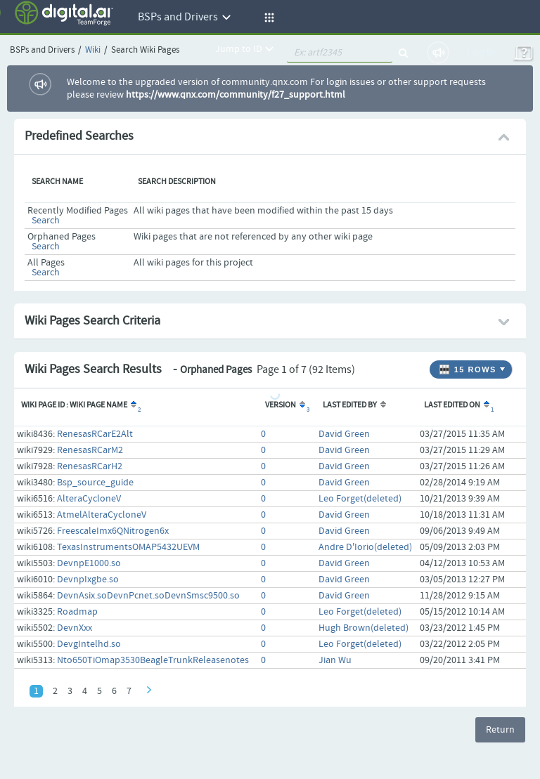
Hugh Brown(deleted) (364, 628)
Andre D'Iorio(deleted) (365, 547)
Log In (481, 52)
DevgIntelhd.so (89, 644)
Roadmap (77, 611)
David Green (344, 434)
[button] (267, 17)
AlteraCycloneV (89, 498)
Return (500, 730)
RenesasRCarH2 (89, 466)
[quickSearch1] (339, 53)
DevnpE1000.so (89, 563)
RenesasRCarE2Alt (95, 434)
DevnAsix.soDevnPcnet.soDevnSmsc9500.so (148, 595)
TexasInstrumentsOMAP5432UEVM (128, 547)
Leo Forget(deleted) (360, 498)
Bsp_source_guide (95, 482)
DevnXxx (74, 628)
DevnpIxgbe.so (88, 579)
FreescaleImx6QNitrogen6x (113, 531)
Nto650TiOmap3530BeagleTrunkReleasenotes (153, 660)
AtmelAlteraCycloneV (101, 515)
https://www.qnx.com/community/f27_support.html (235, 95)
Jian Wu (335, 660)
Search (46, 220)
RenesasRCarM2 (90, 450)
